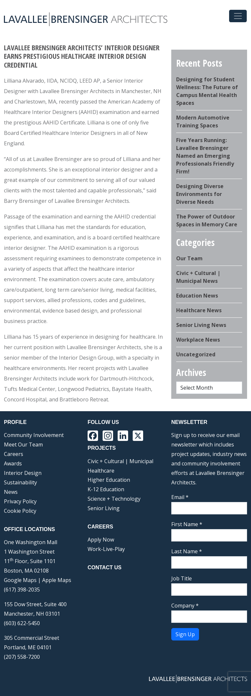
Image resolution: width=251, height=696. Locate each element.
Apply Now (101, 539)
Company (185, 605)
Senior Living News (201, 325)
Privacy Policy (20, 501)
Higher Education (109, 479)
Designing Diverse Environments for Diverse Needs (200, 194)
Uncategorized (195, 354)
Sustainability (20, 482)
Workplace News (198, 339)
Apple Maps (56, 580)
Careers (13, 454)
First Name (186, 524)
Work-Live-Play (106, 549)
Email (180, 497)
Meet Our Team (23, 444)
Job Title (181, 578)
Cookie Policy (20, 510)
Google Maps (20, 580)
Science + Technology (114, 498)
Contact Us (105, 567)
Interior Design (23, 473)
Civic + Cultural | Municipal (120, 461)
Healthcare (101, 470)
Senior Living (104, 508)
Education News (197, 295)
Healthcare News (199, 310)
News (11, 491)
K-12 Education (106, 489)
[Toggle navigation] (238, 16)
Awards (13, 463)
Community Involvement (34, 435)
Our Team (189, 258)
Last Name (186, 551)
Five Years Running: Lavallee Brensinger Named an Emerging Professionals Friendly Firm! (205, 156)
